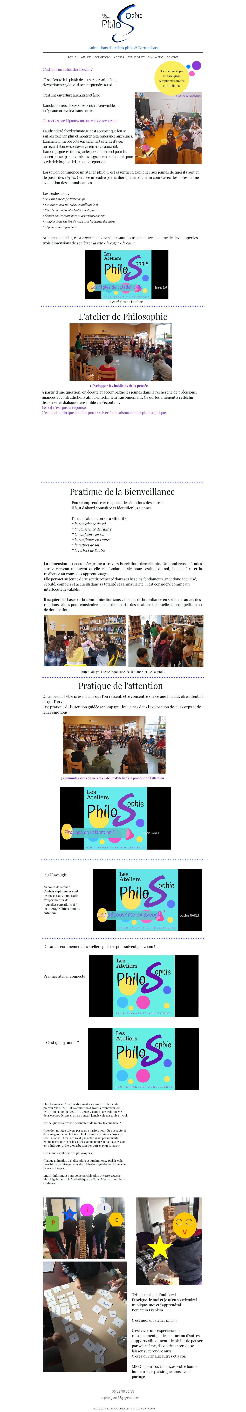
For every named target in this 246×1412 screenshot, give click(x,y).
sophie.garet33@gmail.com (120, 1398)
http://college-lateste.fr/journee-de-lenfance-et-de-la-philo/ (123, 672)
